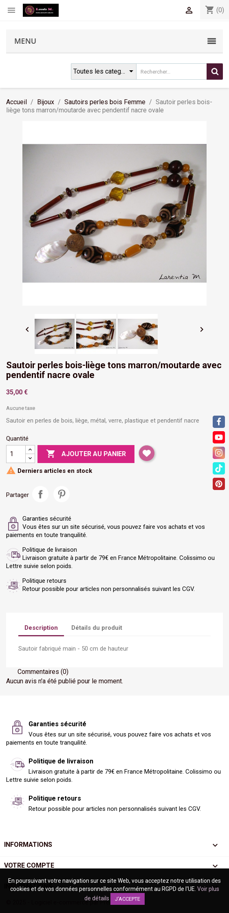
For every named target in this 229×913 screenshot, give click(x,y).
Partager (40, 494)
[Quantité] (16, 454)
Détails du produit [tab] (96, 627)
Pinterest (61, 494)
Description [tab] (41, 627)
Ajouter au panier (86, 454)
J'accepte (127, 899)
